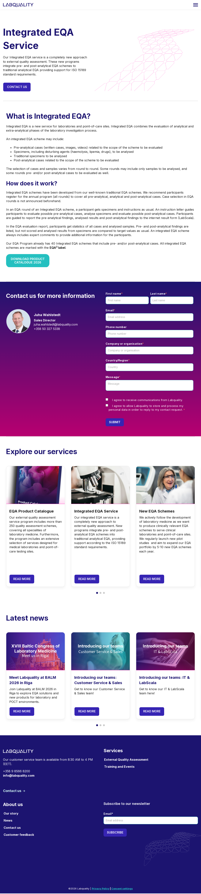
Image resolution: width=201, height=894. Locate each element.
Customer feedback (19, 835)
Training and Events (119, 767)
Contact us (17, 87)
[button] (97, 593)
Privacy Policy (100, 889)
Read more (22, 579)
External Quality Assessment (126, 760)
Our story (11, 814)
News (8, 821)
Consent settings (122, 889)
